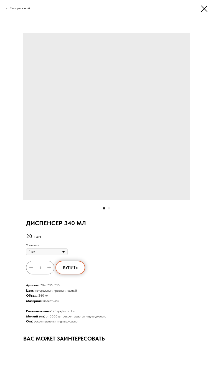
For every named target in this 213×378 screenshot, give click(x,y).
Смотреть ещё (20, 8)
